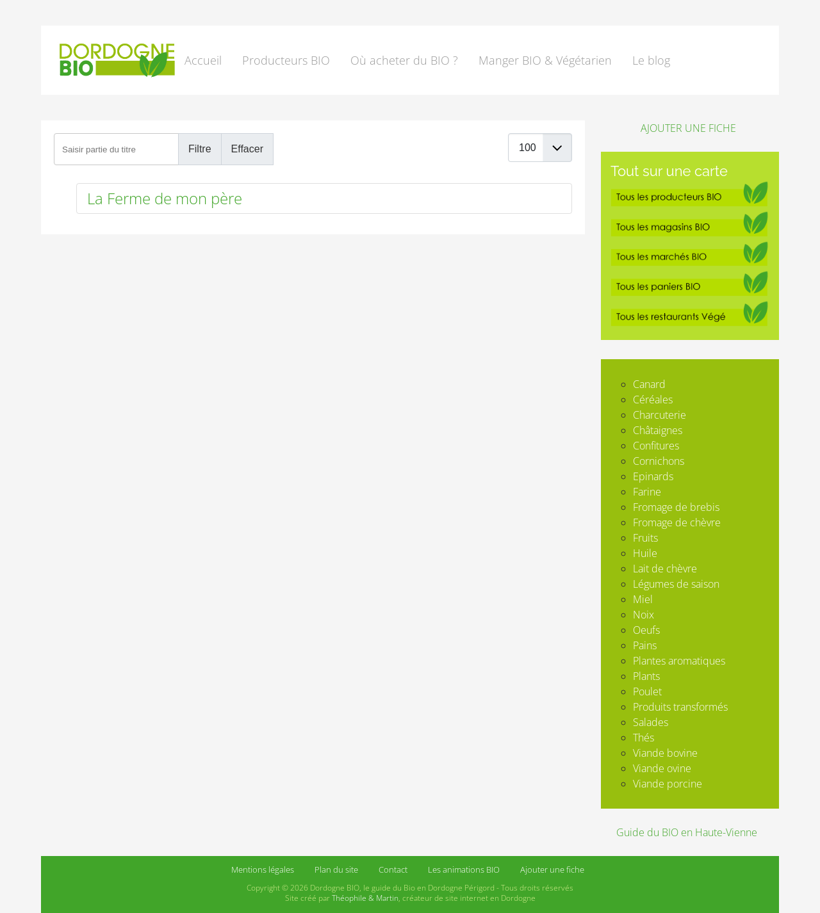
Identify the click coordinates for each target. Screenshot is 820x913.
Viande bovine (665, 753)
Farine (647, 492)
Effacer (247, 148)
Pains (645, 645)
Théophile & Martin (365, 898)
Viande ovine (662, 768)
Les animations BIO (464, 869)
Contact (393, 869)
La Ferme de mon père (164, 198)
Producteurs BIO (286, 60)
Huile (645, 553)
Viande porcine (667, 784)
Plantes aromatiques (679, 661)
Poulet (647, 691)
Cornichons (658, 461)
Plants (646, 676)
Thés (643, 738)
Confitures (656, 446)
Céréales (653, 399)
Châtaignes (657, 430)
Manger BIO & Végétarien (545, 60)
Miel (643, 599)
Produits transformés (680, 707)
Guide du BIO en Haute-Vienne (686, 832)
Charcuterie (659, 415)
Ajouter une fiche (552, 869)
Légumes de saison (676, 584)
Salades (650, 722)
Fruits (645, 538)
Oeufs (646, 630)
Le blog (651, 60)
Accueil (203, 60)
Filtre (199, 148)
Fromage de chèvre (677, 522)
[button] (407, 60)
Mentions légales (262, 869)
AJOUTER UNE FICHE (687, 128)
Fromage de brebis (676, 507)
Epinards (653, 476)
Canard (649, 384)
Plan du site (336, 869)
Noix (643, 615)
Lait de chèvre (665, 569)
